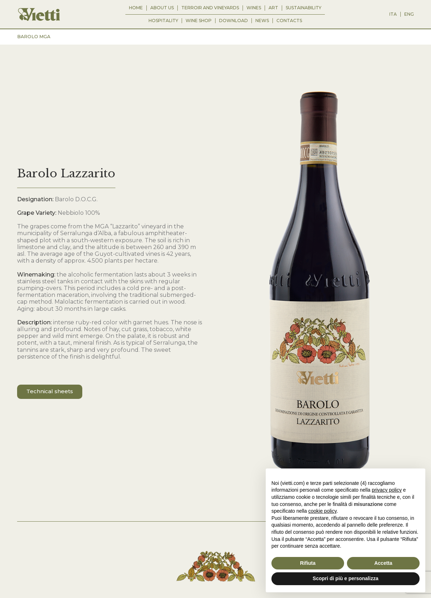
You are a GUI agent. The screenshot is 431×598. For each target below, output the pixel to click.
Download (233, 20)
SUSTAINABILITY (303, 7)
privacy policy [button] (387, 490)
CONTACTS (289, 20)
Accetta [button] (383, 563)
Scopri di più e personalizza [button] (345, 578)
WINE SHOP (199, 20)
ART (273, 7)
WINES (253, 7)
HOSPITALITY (163, 20)
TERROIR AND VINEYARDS (210, 7)
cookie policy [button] (322, 511)
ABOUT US (162, 7)
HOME (136, 7)
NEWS (262, 20)
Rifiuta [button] (308, 563)
